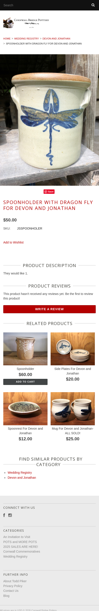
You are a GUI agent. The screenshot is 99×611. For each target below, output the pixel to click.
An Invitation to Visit (16, 539)
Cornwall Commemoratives (21, 553)
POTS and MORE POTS (20, 544)
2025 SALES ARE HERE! (20, 548)
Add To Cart (25, 383)
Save (51, 193)
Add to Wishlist (13, 244)
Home (7, 40)
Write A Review (49, 311)
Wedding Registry (26, 40)
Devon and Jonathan (56, 40)
